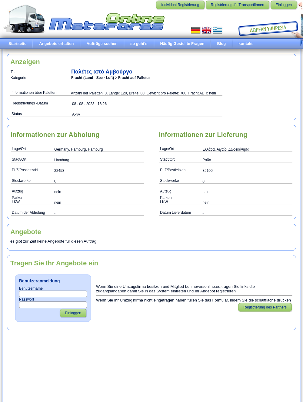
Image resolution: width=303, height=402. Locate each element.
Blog (221, 43)
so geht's (139, 43)
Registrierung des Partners (265, 307)
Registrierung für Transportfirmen (237, 5)
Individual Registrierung (180, 5)
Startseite (17, 43)
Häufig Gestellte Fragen (182, 43)
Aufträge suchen (102, 43)
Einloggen (284, 5)
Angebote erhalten (56, 43)
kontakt (245, 43)
